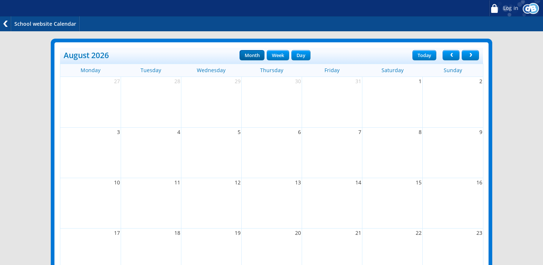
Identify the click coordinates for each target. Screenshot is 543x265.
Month (252, 55)
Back (5, 23)
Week (278, 55)
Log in (503, 8)
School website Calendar (45, 23)
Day (301, 55)
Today (424, 55)
